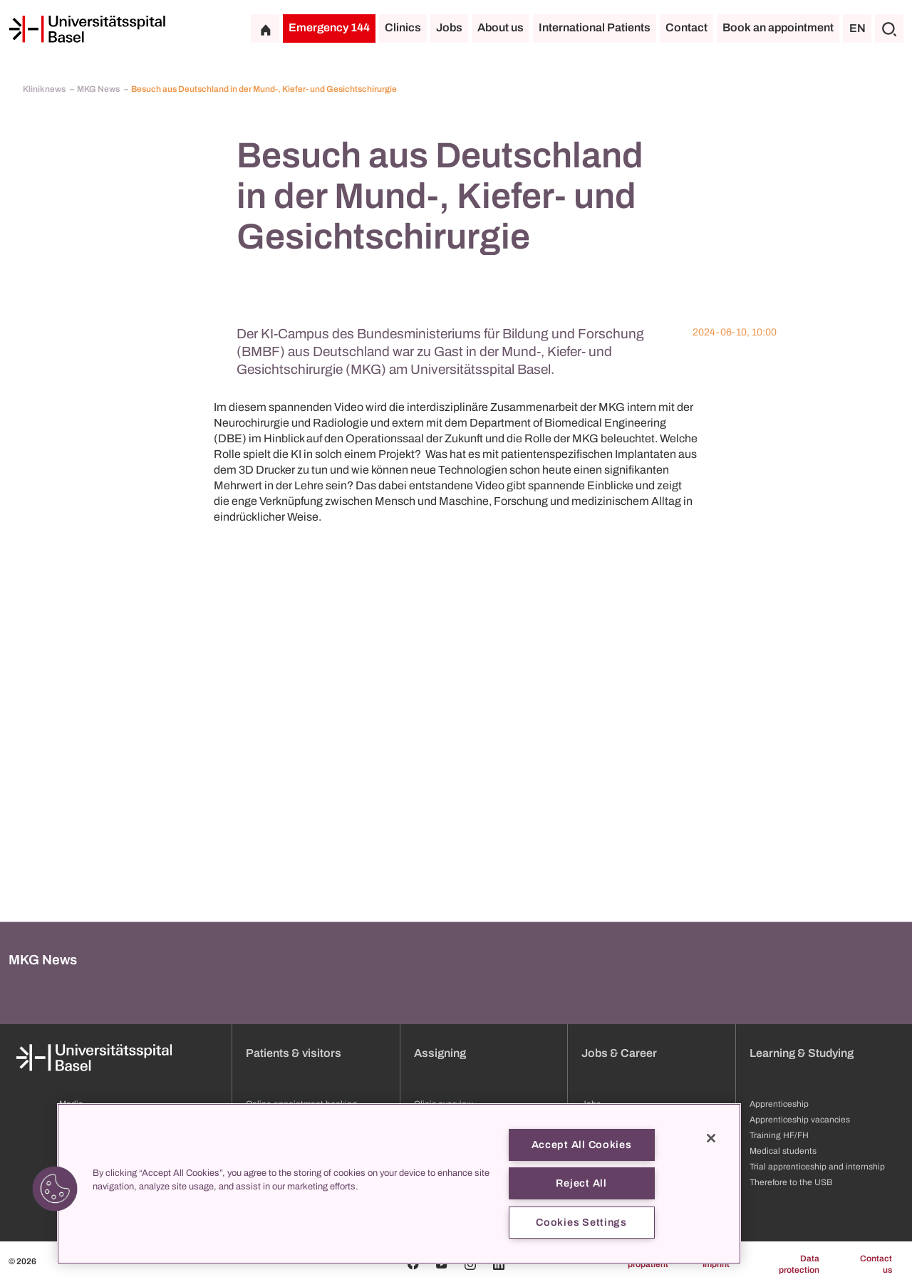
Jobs (449, 27)
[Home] (87, 29)
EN (857, 28)
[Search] (889, 28)
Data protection (799, 1264)
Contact (686, 27)
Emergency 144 (329, 27)
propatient (648, 1264)
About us (500, 27)
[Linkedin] (498, 1264)
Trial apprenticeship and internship (817, 1167)
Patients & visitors (293, 1053)
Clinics (403, 27)
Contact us (876, 1264)
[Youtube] (441, 1264)
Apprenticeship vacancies (800, 1120)
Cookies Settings (581, 1222)
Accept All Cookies (582, 1144)
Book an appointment (778, 27)
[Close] (711, 1138)
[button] (55, 1189)
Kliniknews (45, 89)
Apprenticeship (779, 1104)
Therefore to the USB (791, 1182)
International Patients (595, 27)
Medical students (783, 1151)
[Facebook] (413, 1264)
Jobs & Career (619, 1053)
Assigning (440, 1053)
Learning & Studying (802, 1053)
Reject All (581, 1183)
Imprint (716, 1264)
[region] (399, 1183)
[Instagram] (470, 1264)
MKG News (99, 89)
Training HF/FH (779, 1135)
